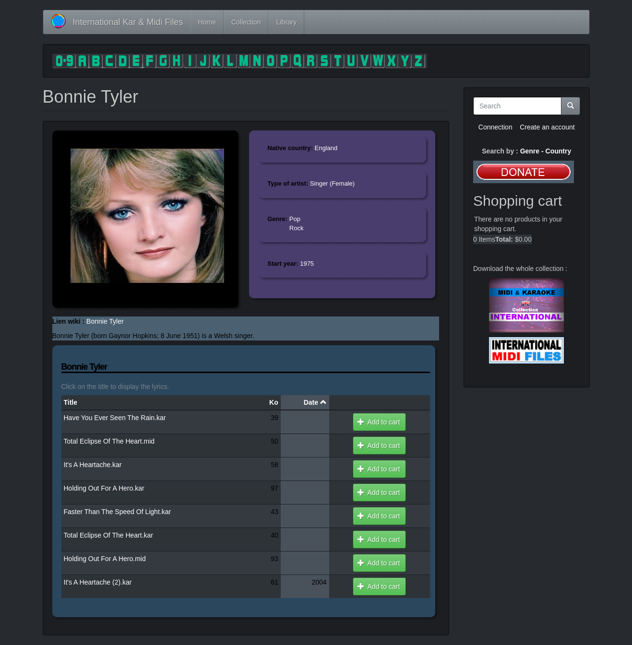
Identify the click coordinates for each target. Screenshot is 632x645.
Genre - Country (546, 151)
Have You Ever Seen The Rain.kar (115, 418)
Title (71, 402)
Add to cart (379, 422)
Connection (495, 127)
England (326, 148)
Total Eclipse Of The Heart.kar (108, 535)
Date (315, 402)
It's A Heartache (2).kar (98, 582)
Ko (273, 402)
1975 (307, 263)
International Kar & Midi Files (128, 22)
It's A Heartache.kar (93, 465)
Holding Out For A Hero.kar (104, 488)
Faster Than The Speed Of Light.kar (117, 512)
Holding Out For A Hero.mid (105, 559)
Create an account (547, 127)
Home (207, 22)
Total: (504, 239)
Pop (294, 219)
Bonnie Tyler (105, 321)
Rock (296, 228)
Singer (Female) (332, 183)
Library (286, 22)
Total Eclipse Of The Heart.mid (109, 441)
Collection (246, 22)
